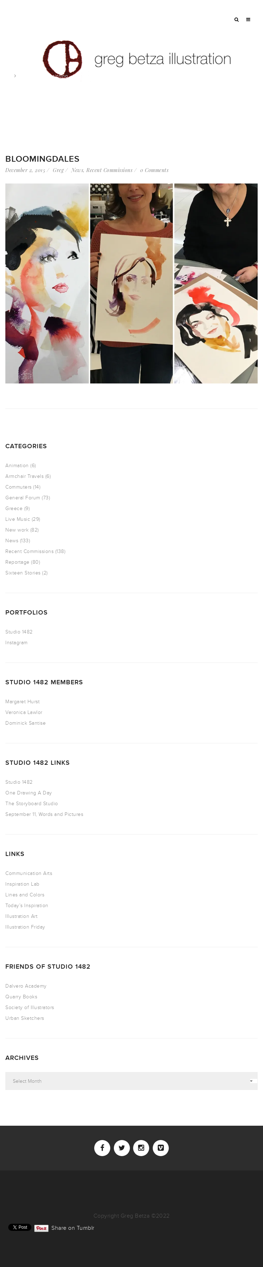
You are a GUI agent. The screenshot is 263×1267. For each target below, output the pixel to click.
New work (17, 530)
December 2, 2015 (25, 170)
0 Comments (154, 170)
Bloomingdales (42, 159)
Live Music (17, 519)
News (77, 170)
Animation (17, 466)
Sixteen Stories (23, 573)
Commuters (18, 487)
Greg (58, 170)
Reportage (17, 562)
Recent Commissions (109, 170)
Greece (13, 508)
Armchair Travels (24, 476)
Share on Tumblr (73, 1227)
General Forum (22, 498)
